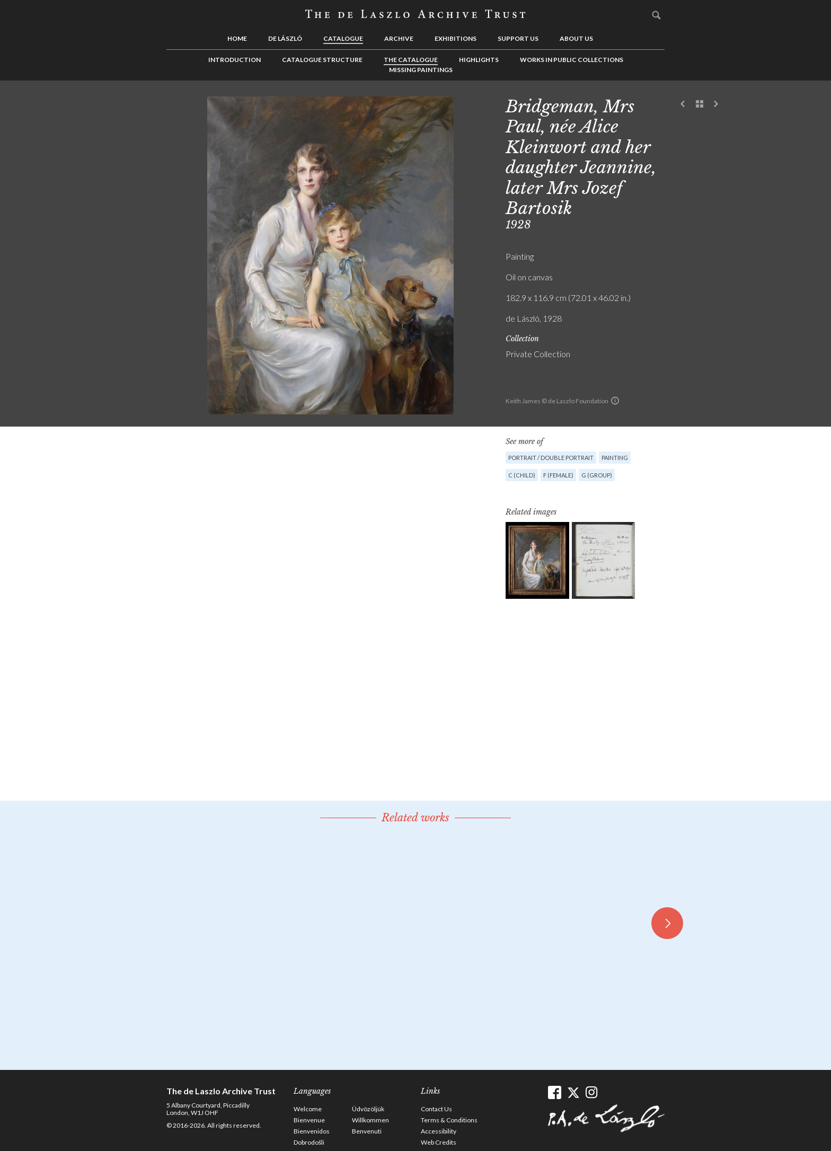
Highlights (479, 60)
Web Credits (438, 1142)
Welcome (308, 1109)
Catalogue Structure (322, 60)
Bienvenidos (312, 1131)
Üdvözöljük (368, 1109)
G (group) (596, 475)
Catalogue (343, 38)
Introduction (234, 60)
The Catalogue (411, 60)
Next (716, 104)
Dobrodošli (309, 1142)
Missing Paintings (421, 70)
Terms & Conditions (449, 1120)
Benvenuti (367, 1131)
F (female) (558, 475)
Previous (683, 104)
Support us (518, 38)
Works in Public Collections (571, 60)
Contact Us (436, 1109)
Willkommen (370, 1120)
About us (576, 38)
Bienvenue (309, 1120)
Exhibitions (455, 38)
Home (237, 38)
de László (285, 38)
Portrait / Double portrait (551, 457)
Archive (398, 38)
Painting (615, 457)
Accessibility (438, 1131)
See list (700, 104)
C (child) (521, 475)
